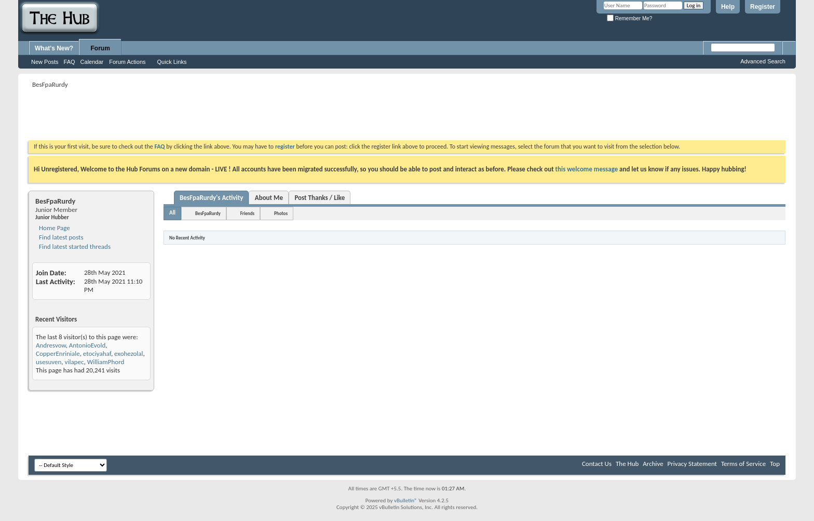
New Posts (45, 62)
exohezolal (128, 353)
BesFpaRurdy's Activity (211, 198)
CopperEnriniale (58, 353)
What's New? (54, 48)
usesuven (48, 362)
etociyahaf (97, 353)
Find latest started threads (74, 246)
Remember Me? (629, 18)
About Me (269, 198)
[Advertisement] (217, 114)
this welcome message (586, 169)
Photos (281, 213)
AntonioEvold (87, 345)
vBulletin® (405, 500)
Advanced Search (762, 61)
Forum (100, 48)
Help (728, 6)
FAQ (69, 62)
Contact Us (597, 463)
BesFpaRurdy (208, 213)
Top (775, 463)
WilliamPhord (106, 362)
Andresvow (51, 345)
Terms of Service (743, 463)
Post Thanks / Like (319, 198)
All (172, 212)
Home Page (53, 228)
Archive (653, 463)
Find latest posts (60, 237)
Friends (247, 213)
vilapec (74, 362)
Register (762, 6)
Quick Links (172, 62)
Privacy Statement (692, 463)
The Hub (627, 463)
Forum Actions (127, 62)
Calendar (92, 62)
